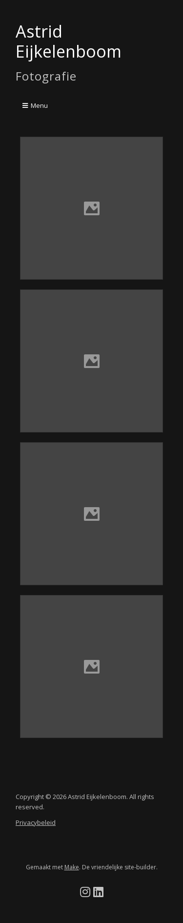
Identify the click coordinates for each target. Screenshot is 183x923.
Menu (39, 105)
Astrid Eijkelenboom (69, 41)
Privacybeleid (36, 822)
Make (71, 867)
